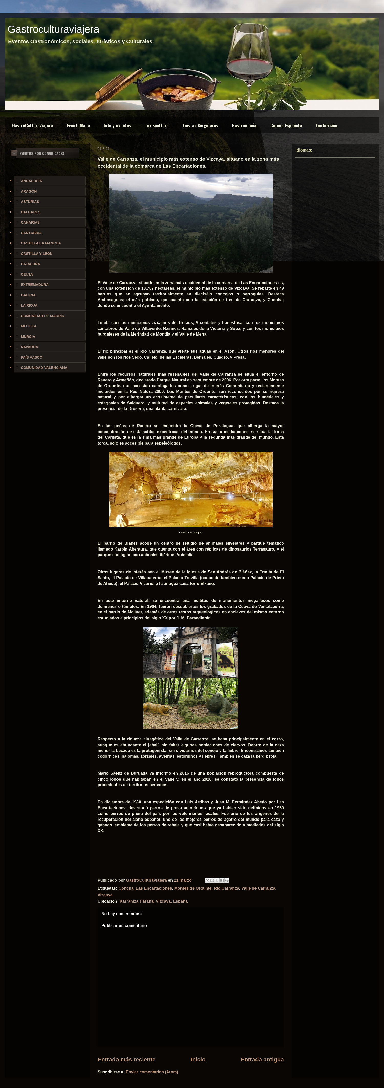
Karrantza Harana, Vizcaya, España (154, 901)
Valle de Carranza (258, 888)
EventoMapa (78, 125)
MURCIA (28, 337)
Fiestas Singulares (200, 125)
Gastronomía (244, 125)
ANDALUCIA (31, 181)
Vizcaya (105, 895)
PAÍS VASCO (31, 357)
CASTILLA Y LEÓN (36, 254)
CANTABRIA (31, 233)
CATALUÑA (30, 264)
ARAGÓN (29, 191)
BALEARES (30, 212)
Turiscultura (157, 125)
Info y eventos (117, 125)
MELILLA (28, 326)
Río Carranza (226, 888)
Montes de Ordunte (193, 888)
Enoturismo (326, 125)
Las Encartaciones (154, 888)
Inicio (197, 1059)
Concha (126, 888)
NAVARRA (29, 347)
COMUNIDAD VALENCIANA (44, 367)
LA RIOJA (29, 305)
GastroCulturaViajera (32, 125)
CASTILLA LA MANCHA (41, 243)
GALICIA (28, 295)
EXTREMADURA (35, 285)
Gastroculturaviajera (53, 29)
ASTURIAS (30, 202)
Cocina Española (286, 125)
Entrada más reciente (127, 1059)
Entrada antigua (262, 1059)
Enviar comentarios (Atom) (152, 1072)
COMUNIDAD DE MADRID (42, 316)
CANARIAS (30, 222)
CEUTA (27, 274)
